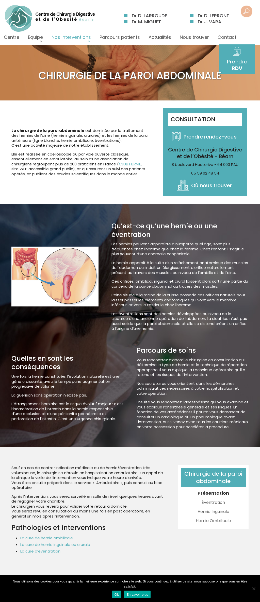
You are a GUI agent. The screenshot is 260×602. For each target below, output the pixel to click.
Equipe (35, 39)
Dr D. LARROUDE (149, 15)
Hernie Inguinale (213, 511)
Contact (227, 39)
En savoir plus (137, 594)
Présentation (213, 493)
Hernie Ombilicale (213, 521)
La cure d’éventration (40, 551)
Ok (117, 594)
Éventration (213, 502)
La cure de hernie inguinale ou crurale (55, 544)
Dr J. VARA (209, 22)
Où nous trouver (211, 185)
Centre (11, 39)
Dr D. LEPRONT (213, 15)
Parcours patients (120, 39)
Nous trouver (194, 39)
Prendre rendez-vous (210, 136)
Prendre (241, 65)
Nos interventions (71, 39)
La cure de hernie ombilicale (46, 538)
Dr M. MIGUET (146, 22)
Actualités (160, 39)
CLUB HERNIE (130, 164)
